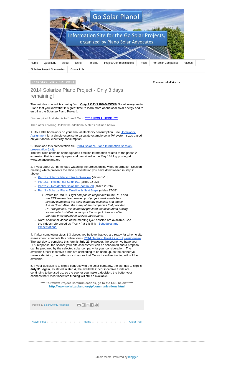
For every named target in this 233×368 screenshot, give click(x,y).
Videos (188, 62)
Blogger (132, 357)
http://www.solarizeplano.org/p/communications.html (86, 286)
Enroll (78, 62)
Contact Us (77, 69)
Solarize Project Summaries (48, 69)
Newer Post (39, 321)
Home (34, 62)
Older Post (135, 321)
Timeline (93, 62)
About (65, 62)
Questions (50, 62)
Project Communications (119, 62)
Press (143, 62)
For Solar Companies (165, 62)
